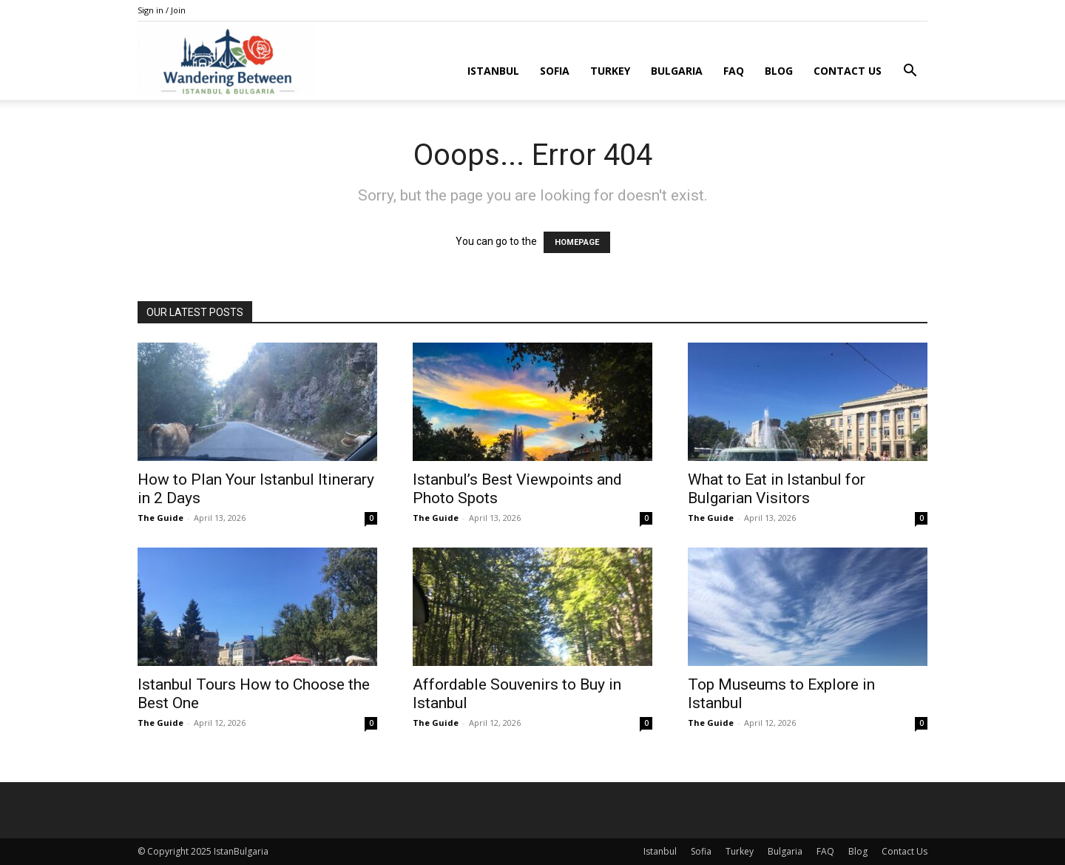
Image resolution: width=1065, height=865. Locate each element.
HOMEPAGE (577, 242)
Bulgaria (677, 71)
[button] (909, 72)
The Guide (160, 517)
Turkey (610, 71)
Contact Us (848, 71)
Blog (779, 71)
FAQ (733, 71)
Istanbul (493, 71)
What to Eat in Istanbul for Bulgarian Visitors (776, 489)
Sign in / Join (162, 10)
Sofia (554, 71)
